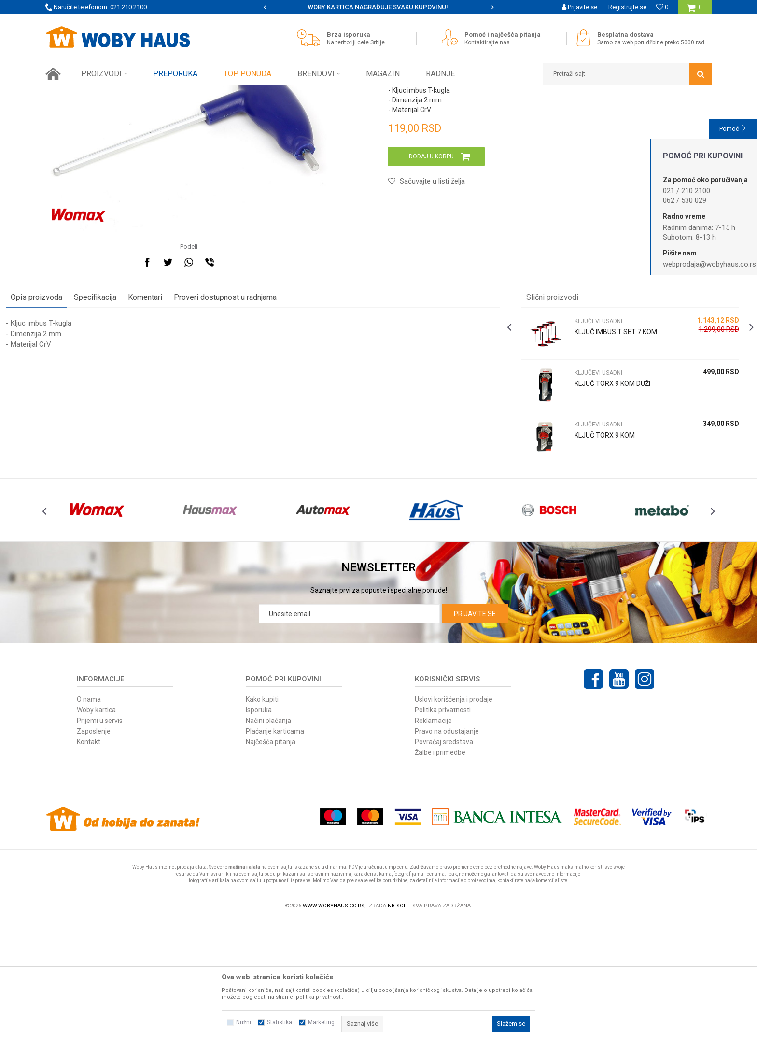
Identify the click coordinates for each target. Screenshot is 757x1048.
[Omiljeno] (662, 7)
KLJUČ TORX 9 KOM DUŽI (599, 490)
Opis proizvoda (76, 403)
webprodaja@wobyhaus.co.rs (709, 264)
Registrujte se (627, 7)
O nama (89, 826)
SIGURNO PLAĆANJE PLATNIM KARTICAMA (378, 7)
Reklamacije (433, 847)
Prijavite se (475, 741)
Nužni (243, 1022)
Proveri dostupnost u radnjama (264, 403)
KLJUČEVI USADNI (196, 92)
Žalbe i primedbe (440, 879)
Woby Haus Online (69, 92)
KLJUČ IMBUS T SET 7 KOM (594, 443)
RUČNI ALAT (149, 92)
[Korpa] (694, 10)
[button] (627, 74)
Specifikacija (134, 403)
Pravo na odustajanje (447, 858)
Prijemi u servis (100, 847)
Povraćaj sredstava (444, 869)
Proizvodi (113, 92)
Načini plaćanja (268, 847)
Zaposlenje (94, 858)
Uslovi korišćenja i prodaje (453, 826)
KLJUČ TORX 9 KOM (591, 541)
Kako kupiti (262, 826)
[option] (379, 7)
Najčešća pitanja (270, 869)
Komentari (185, 403)
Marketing (321, 1022)
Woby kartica (96, 837)
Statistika (279, 1022)
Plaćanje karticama (275, 858)
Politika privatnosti (443, 837)
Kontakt (88, 869)
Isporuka (259, 837)
